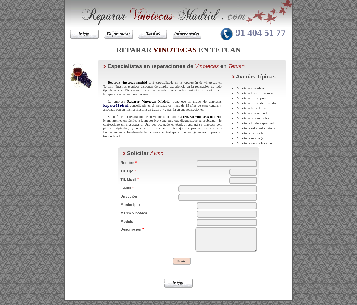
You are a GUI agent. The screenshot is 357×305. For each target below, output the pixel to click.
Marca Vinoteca (133, 213)
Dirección (128, 196)
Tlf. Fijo (128, 171)
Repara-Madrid (115, 105)
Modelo (126, 222)
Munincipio (130, 205)
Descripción (132, 229)
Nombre (128, 163)
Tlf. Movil (129, 179)
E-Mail (127, 188)
